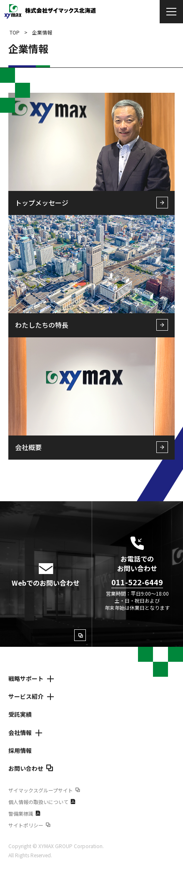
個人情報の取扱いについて (41, 801)
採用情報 (20, 750)
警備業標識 (24, 813)
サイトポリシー (29, 825)
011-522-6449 (137, 582)
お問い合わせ (30, 768)
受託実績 (20, 714)
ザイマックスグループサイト (44, 790)
